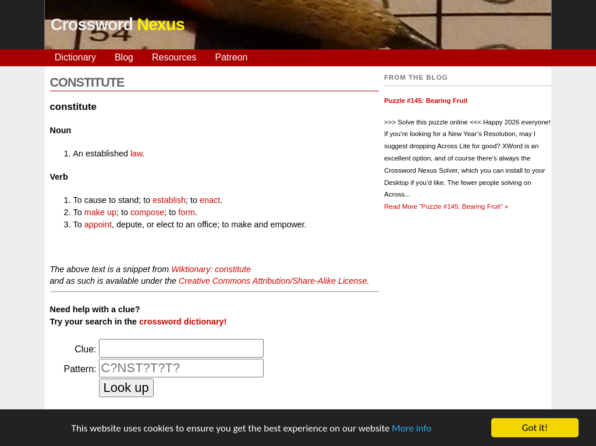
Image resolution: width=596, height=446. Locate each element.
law (136, 153)
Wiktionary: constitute (211, 269)
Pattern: (79, 369)
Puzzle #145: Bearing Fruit (425, 100)
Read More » (446, 206)
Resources (174, 57)
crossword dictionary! (182, 321)
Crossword (118, 24)
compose (147, 212)
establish (169, 200)
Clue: (85, 349)
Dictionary (75, 57)
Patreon (231, 57)
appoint (98, 224)
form (186, 212)
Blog (124, 57)
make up (100, 212)
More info (411, 428)
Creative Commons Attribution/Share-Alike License (273, 281)
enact (210, 200)
